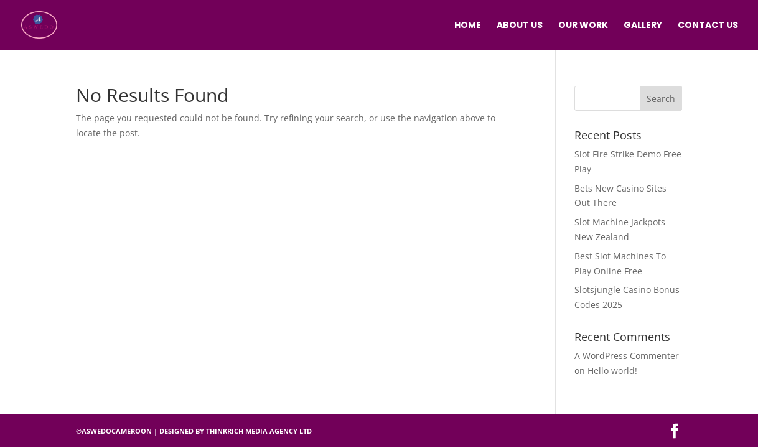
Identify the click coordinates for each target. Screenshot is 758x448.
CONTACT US (708, 26)
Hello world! (612, 370)
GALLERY (643, 26)
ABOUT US (520, 26)
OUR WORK (583, 26)
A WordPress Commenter (626, 356)
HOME (467, 26)
